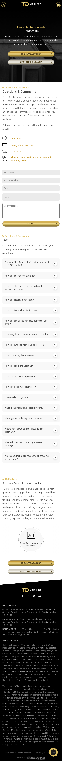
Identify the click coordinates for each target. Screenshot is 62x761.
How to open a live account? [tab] (31, 369)
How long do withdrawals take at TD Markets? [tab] (31, 337)
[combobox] (31, 200)
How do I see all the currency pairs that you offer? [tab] (31, 325)
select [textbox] (8, 200)
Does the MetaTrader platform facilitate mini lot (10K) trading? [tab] (31, 267)
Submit (31, 227)
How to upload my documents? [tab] (31, 390)
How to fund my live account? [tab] (31, 358)
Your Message (31, 214)
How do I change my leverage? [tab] (31, 279)
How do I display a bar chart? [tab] (31, 303)
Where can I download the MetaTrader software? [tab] (31, 433)
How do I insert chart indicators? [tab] (31, 313)
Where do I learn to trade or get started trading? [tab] (31, 447)
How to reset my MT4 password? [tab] (31, 379)
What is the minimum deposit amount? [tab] (31, 411)
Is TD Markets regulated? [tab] (31, 400)
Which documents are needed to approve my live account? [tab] (31, 460)
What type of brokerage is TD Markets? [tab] (31, 421)
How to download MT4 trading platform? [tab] (31, 348)
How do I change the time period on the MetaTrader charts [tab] (31, 291)
